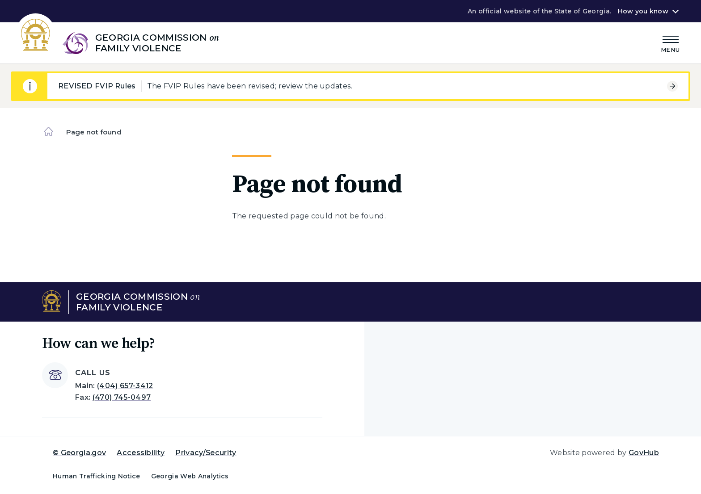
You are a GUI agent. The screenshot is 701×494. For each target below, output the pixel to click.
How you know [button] (643, 11)
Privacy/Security (205, 452)
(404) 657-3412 (125, 385)
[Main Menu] (670, 42)
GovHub (644, 452)
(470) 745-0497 (122, 397)
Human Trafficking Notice (96, 476)
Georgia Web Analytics (190, 476)
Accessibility (141, 452)
